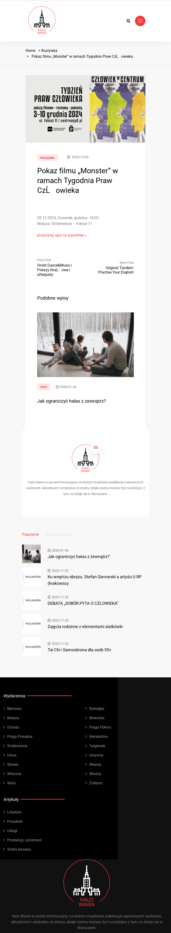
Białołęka (96, 708)
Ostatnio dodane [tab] (59, 534)
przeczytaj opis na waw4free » (62, 235)
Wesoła (95, 764)
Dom (43, 387)
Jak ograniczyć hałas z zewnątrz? (71, 401)
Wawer (12, 764)
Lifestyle (14, 812)
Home (30, 50)
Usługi (12, 831)
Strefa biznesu (19, 849)
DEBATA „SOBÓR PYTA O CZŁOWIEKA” (83, 603)
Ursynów (96, 755)
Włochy (95, 774)
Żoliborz (96, 783)
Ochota (13, 727)
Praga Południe (19, 736)
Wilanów (14, 774)
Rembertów (98, 736)
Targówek (97, 746)
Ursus (11, 755)
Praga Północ (100, 727)
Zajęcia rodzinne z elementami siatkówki (85, 626)
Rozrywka (49, 50)
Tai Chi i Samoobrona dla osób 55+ (79, 649)
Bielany (13, 718)
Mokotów (97, 718)
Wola (11, 783)
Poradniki (15, 821)
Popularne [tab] (30, 534)
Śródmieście (17, 746)
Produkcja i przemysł (24, 840)
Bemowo (14, 708)
